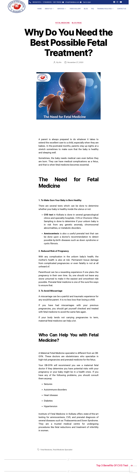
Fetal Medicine (62, 23)
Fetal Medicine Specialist (62, 450)
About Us (49, 9)
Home (39, 9)
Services (61, 9)
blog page (77, 23)
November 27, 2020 (75, 62)
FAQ (92, 9)
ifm (60, 62)
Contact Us (121, 9)
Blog (86, 9)
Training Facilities (105, 9)
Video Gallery (75, 9)
